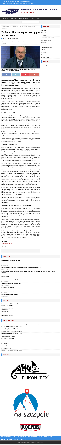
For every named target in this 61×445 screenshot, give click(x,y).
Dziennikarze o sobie (25, 42)
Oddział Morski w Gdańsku (7, 338)
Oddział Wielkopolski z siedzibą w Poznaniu (11, 350)
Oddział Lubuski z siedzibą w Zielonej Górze (11, 333)
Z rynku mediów (45, 57)
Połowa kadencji (5, 276)
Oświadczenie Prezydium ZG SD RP (9, 294)
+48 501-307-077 (7, 314)
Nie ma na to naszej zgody (7, 287)
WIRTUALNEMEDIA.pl (7, 243)
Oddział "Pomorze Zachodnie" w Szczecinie (11, 326)
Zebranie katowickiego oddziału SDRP (10, 260)
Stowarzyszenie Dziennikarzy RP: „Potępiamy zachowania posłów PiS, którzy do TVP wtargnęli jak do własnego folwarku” (28, 272)
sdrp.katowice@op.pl (9, 315)
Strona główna (5, 18)
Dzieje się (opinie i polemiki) (47, 37)
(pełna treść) (44, 30)
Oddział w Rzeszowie (6, 345)
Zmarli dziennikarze (17, 3)
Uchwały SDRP (44, 50)
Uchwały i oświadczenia (46, 47)
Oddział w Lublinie (5, 341)
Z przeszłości (44, 54)
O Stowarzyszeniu (5, 1)
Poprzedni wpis (7, 251)
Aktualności (14, 18)
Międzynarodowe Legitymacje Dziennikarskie (20, 1)
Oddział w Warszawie (6, 348)
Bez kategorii (44, 35)
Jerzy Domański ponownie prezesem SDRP (11, 264)
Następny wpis (34, 251)
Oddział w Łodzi (5, 343)
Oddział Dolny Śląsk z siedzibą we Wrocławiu (11, 329)
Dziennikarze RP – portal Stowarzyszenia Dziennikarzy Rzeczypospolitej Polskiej (20, 324)
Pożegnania (44, 45)
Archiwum (30, 3)
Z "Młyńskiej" (44, 52)
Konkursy (43, 42)
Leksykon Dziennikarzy (24, 18)
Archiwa (43, 65)
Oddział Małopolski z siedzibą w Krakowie (11, 336)
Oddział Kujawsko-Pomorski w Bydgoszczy (11, 331)
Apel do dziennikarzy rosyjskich (9, 291)
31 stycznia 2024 (7, 42)
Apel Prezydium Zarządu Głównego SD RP (11, 283)
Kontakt (25, 3)
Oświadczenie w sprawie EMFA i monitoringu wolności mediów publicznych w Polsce (21, 267)
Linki (33, 18)
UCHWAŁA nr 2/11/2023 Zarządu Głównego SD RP (12, 279)
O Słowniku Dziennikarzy (6, 3)
